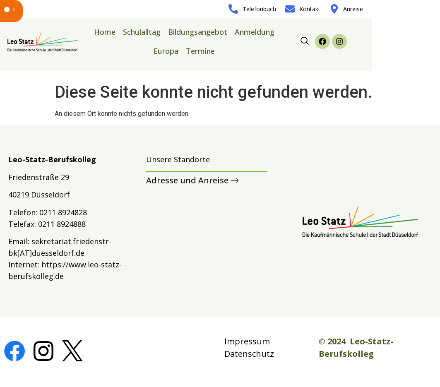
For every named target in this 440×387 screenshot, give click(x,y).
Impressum (247, 341)
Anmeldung (254, 32)
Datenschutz (249, 353)
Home (104, 32)
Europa (166, 51)
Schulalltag (142, 32)
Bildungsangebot (197, 32)
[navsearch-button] (304, 41)
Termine (200, 51)
